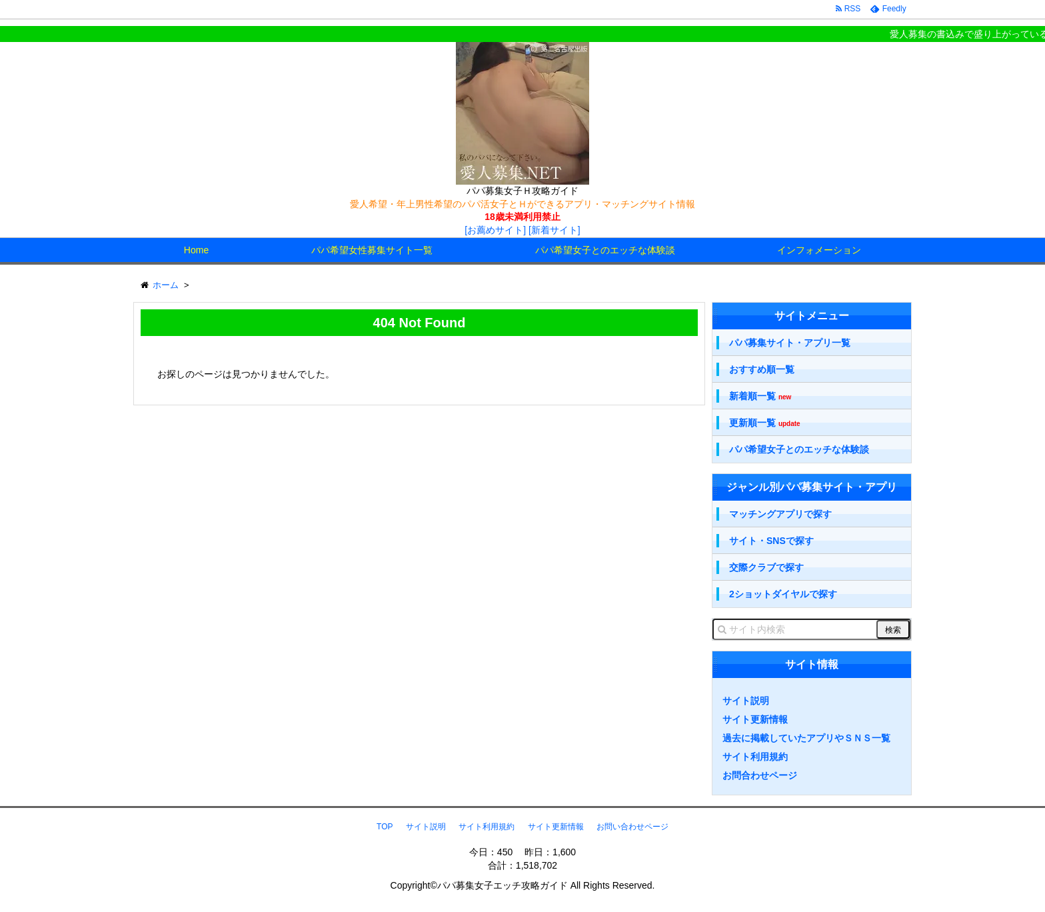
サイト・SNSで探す (771, 540)
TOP (385, 826)
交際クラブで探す (766, 567)
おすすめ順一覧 (761, 369)
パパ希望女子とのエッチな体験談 (605, 250)
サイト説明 (745, 700)
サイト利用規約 (755, 756)
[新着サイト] (554, 230)
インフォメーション (819, 250)
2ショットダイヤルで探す (783, 594)
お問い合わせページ (632, 826)
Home (196, 250)
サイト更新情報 (755, 719)
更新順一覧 (764, 423)
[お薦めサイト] (495, 230)
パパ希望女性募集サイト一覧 (372, 250)
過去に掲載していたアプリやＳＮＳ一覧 (806, 738)
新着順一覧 (760, 396)
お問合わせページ (759, 775)
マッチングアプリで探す (780, 514)
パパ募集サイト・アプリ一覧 (789, 342)
